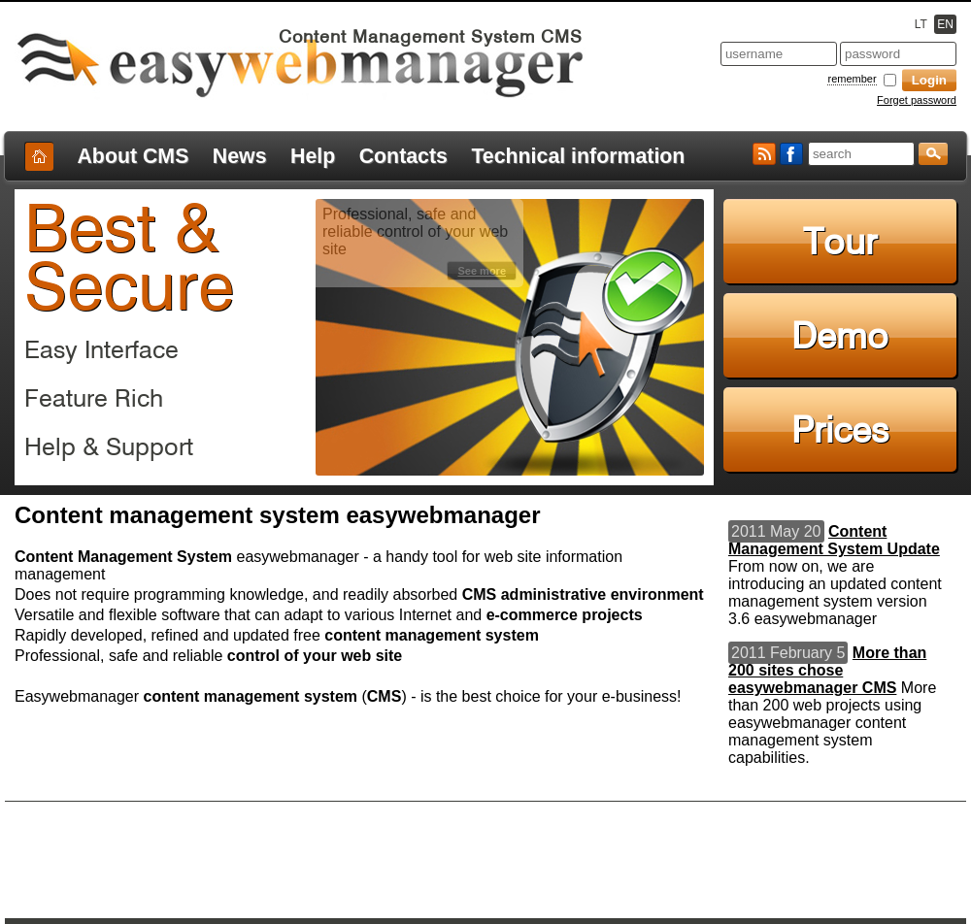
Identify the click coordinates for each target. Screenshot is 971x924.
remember (851, 78)
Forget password (916, 100)
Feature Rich (93, 397)
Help (312, 156)
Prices (839, 429)
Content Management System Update (834, 540)
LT (921, 24)
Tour (840, 241)
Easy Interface (101, 349)
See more (481, 271)
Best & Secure (129, 257)
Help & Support (108, 446)
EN (945, 24)
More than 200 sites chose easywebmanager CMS (827, 670)
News (240, 156)
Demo (839, 335)
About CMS (132, 156)
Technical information (578, 156)
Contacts (403, 156)
